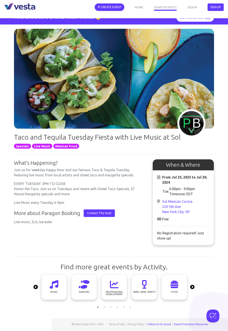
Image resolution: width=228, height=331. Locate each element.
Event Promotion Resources (191, 324)
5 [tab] (124, 307)
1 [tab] (98, 307)
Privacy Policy (136, 324)
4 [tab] (117, 307)
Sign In (192, 7)
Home (139, 7)
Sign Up (215, 7)
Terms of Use (117, 324)
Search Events (165, 7)
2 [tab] (104, 307)
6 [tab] (130, 307)
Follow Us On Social (159, 324)
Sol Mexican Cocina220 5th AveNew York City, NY (177, 207)
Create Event (109, 7)
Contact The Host (99, 213)
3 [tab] (111, 307)
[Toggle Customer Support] (212, 316)
